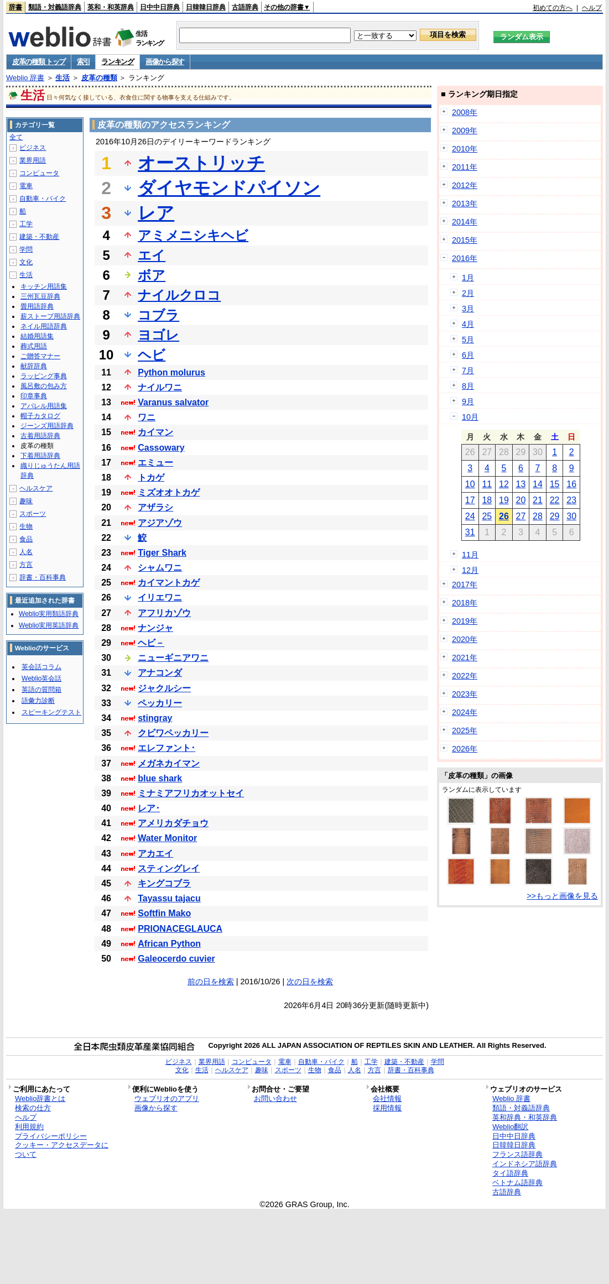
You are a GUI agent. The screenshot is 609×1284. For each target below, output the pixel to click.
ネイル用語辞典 (43, 326)
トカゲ (151, 477)
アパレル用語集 (43, 406)
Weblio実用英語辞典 (49, 625)
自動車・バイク (42, 198)
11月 (470, 554)
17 (470, 500)
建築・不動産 (39, 237)
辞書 (15, 7)
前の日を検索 (211, 981)
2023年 (464, 694)
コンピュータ (39, 173)
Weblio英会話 (41, 678)
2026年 (464, 748)
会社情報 (387, 1098)
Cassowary (161, 447)
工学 (26, 224)
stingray (155, 718)
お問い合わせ (275, 1098)
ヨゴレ (158, 334)
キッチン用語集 (43, 286)
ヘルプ (592, 8)
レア (156, 213)
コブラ (158, 314)
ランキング (117, 62)
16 (571, 484)
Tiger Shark (162, 552)
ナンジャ (155, 628)
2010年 (464, 148)
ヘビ (151, 354)
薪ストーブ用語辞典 (50, 316)
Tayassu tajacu (169, 898)
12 (504, 484)
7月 (468, 370)
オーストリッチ (201, 163)
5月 (468, 339)
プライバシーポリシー (51, 1136)
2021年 (464, 657)
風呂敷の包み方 (43, 386)
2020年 (464, 639)
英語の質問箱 (41, 689)
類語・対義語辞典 (54, 7)
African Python (169, 943)
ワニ (146, 417)
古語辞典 (245, 7)
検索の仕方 (33, 1108)
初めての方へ (552, 8)
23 (571, 500)
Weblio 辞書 (25, 78)
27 (521, 516)
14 (538, 484)
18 (487, 500)
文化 (26, 262)
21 (538, 500)
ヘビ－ (151, 643)
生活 (62, 78)
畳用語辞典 (37, 306)
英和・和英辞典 (110, 7)
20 (521, 500)
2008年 (464, 112)
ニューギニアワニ (173, 657)
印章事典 (33, 396)
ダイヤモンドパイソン (229, 188)
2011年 (464, 167)
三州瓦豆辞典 (40, 296)
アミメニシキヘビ (193, 235)
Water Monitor (167, 838)
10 (470, 484)
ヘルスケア (36, 488)
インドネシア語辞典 (524, 1164)
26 (504, 516)
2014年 (464, 221)
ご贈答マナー (40, 356)
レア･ (149, 808)
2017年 (464, 584)
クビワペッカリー (173, 733)
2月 (468, 293)
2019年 (464, 621)
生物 (26, 526)
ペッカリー (160, 703)
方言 (26, 564)
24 (470, 516)
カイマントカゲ (169, 582)
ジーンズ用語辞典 (47, 426)
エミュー (155, 462)
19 (504, 500)
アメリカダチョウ (173, 823)
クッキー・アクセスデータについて (61, 1149)
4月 (468, 324)
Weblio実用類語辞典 (49, 614)
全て (16, 137)
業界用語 (32, 160)
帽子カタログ (40, 416)
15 (555, 484)
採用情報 (387, 1108)
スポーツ (32, 514)
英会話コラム (41, 667)
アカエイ (155, 853)
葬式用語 (33, 346)
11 (487, 484)
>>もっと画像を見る (562, 895)
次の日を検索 (310, 981)
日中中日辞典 (160, 7)
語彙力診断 (38, 700)
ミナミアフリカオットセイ (191, 793)
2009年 (464, 130)
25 (487, 516)
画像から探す (164, 62)
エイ (151, 255)
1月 (468, 277)
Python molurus (171, 372)
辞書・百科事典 (42, 577)
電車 (26, 186)
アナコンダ (160, 672)
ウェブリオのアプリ (166, 1098)
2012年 (464, 185)
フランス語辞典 (517, 1154)
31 (470, 532)
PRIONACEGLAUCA (180, 928)
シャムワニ (160, 567)
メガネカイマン (169, 763)
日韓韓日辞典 (206, 7)
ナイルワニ (160, 387)
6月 (468, 355)
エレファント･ (166, 748)
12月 (470, 570)
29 (555, 516)
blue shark (160, 778)
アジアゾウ (160, 523)
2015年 (464, 240)
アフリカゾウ (164, 613)
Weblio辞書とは (40, 1098)
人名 (26, 552)
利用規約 (29, 1127)
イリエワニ (160, 597)
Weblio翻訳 (510, 1127)
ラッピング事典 (43, 376)
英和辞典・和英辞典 (524, 1117)
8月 (468, 386)
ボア (151, 275)
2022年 (464, 675)
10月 (470, 417)
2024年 (464, 712)
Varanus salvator (173, 402)
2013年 (464, 203)
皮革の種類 (99, 78)
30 (571, 516)
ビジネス (32, 148)
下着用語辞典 (40, 456)
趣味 (26, 501)
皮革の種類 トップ (38, 62)
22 (555, 500)
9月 (468, 401)
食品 (26, 539)
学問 (26, 249)
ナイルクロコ (179, 295)
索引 (83, 62)
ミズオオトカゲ (169, 492)
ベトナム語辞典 (517, 1182)
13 (521, 484)
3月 (468, 308)
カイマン (155, 432)
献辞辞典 (33, 366)
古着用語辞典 (40, 436)
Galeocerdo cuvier (176, 958)
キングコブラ (164, 883)
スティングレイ (169, 868)
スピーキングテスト (51, 712)
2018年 (464, 602)
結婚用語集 (37, 336)
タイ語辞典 (510, 1173)
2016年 (464, 258)
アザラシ (155, 507)
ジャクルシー (164, 688)
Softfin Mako (164, 913)
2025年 (464, 730)
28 (538, 516)
